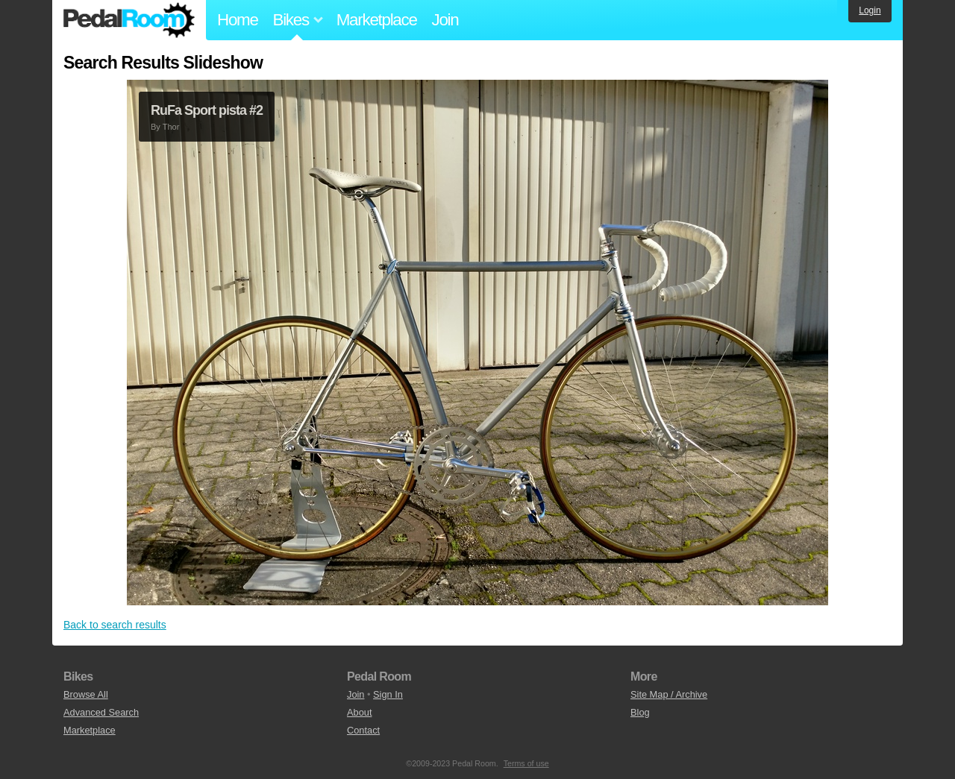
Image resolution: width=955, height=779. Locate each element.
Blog (640, 712)
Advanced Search (101, 712)
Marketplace (376, 19)
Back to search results (114, 625)
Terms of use (526, 763)
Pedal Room (129, 20)
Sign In (388, 694)
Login (869, 10)
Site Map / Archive (668, 694)
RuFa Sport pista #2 (207, 110)
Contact (363, 730)
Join (445, 19)
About (359, 712)
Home (237, 19)
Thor (171, 126)
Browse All (85, 694)
